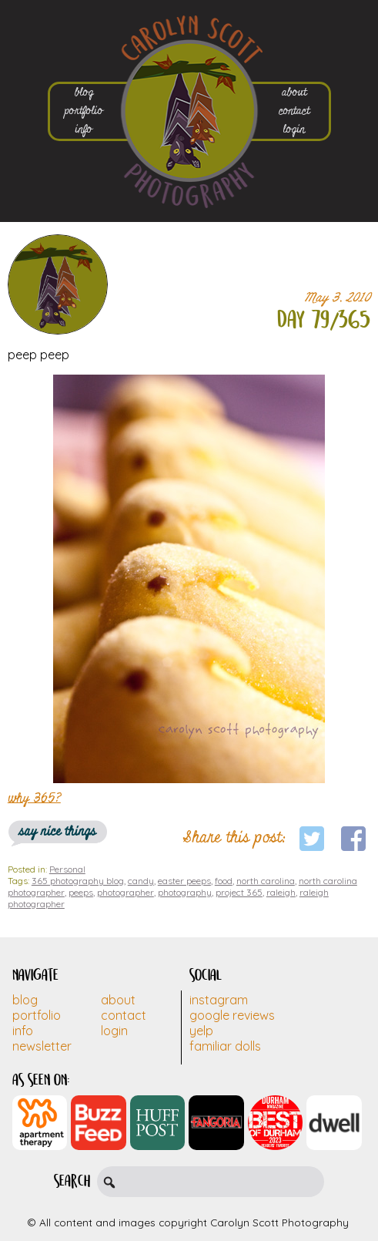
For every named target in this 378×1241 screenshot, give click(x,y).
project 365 (239, 892)
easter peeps (184, 880)
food (223, 880)
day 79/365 (323, 320)
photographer (125, 892)
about (294, 92)
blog (84, 92)
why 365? (34, 798)
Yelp (201, 1030)
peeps (81, 892)
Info (22, 1030)
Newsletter (42, 1046)
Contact (123, 1015)
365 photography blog (78, 880)
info (83, 129)
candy (141, 880)
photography (185, 892)
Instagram (218, 999)
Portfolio (36, 1015)
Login (114, 1030)
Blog (25, 999)
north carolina (265, 880)
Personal (67, 869)
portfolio (84, 111)
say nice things (57, 831)
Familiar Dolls (225, 1046)
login (294, 129)
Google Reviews (232, 1015)
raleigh (281, 892)
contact (294, 111)
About (118, 999)
